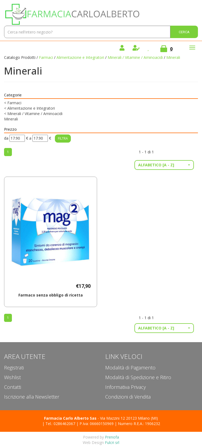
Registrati (14, 367)
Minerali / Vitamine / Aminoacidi (135, 57)
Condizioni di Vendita (128, 396)
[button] (164, 165)
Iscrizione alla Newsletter (31, 396)
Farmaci (46, 57)
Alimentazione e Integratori (80, 57)
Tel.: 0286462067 (60, 423)
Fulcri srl (112, 442)
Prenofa (112, 437)
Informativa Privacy (125, 387)
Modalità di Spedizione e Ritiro (138, 377)
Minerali (11, 119)
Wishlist (12, 377)
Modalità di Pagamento (130, 367)
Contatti (12, 387)
